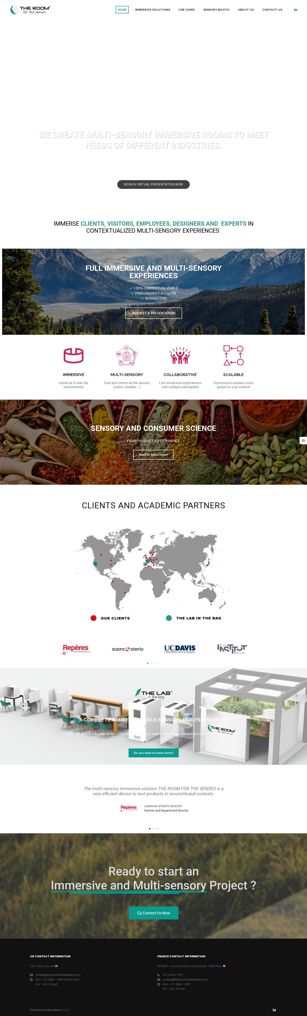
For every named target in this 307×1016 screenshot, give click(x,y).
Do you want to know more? (154, 753)
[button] (4, 442)
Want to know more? (153, 455)
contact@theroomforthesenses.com (55, 975)
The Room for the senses (45, 1010)
